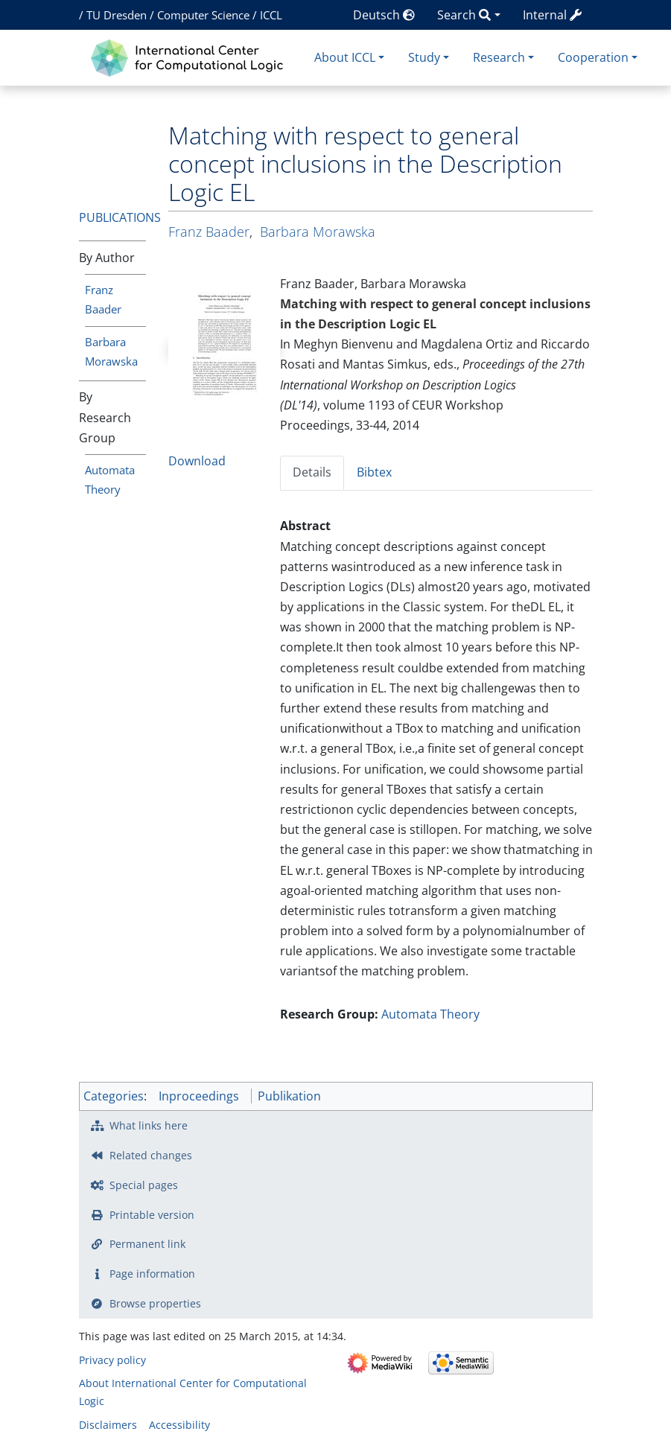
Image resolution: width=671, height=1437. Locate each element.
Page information (152, 1273)
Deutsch (384, 15)
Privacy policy (112, 1360)
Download (197, 461)
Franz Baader (208, 231)
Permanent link (147, 1244)
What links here (148, 1125)
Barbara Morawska (317, 231)
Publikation (289, 1096)
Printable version (151, 1215)
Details (312, 472)
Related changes (150, 1155)
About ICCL (344, 57)
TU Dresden (116, 14)
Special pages (143, 1185)
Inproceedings (199, 1096)
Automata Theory (430, 1014)
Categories (113, 1096)
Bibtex (374, 472)
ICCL (271, 14)
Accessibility (179, 1425)
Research (499, 57)
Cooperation (593, 57)
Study (424, 57)
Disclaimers (108, 1425)
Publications (120, 217)
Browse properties (155, 1303)
